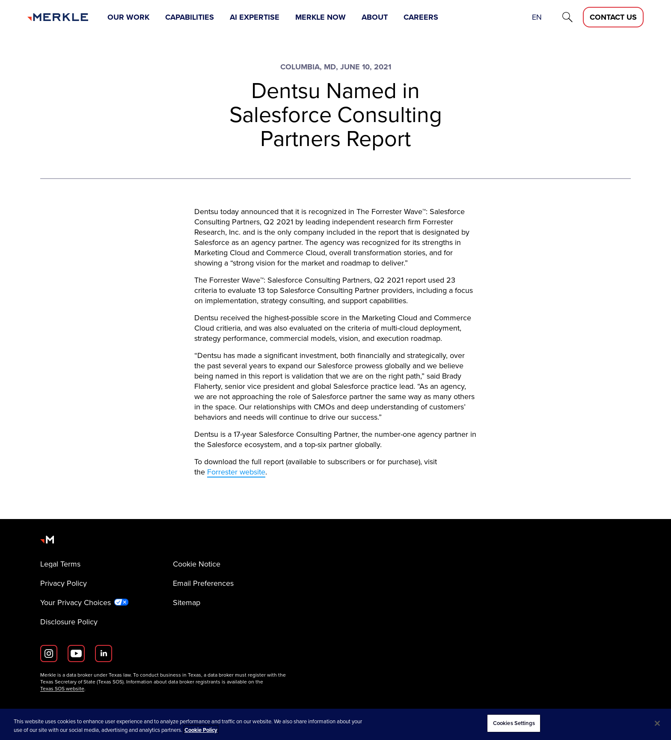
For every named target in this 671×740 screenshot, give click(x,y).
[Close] (657, 723)
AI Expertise (254, 17)
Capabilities (189, 17)
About (375, 17)
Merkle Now (320, 17)
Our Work (128, 17)
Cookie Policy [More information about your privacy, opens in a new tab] (200, 730)
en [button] (537, 17)
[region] (335, 724)
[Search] (567, 17)
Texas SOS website (62, 688)
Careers (421, 17)
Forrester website (236, 471)
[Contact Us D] (613, 17)
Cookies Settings (514, 723)
